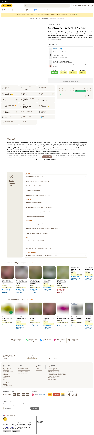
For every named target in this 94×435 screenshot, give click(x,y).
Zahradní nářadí (7, 385)
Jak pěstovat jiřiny (23, 368)
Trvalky (38, 18)
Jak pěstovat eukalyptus (24, 367)
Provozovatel (51, 377)
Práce (37, 368)
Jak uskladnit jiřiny (23, 371)
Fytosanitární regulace (54, 376)
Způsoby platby (52, 367)
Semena (5, 379)
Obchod (32, 18)
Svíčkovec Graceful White (57, 18)
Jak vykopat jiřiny (22, 373)
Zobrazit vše (47, 156)
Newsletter (39, 370)
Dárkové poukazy (8, 371)
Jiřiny (4, 373)
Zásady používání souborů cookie (57, 374)
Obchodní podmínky (53, 371)
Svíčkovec (45, 18)
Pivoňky (5, 377)
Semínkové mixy (7, 381)
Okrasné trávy (7, 376)
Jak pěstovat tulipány (24, 370)
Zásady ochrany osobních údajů (56, 373)
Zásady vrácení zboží (53, 370)
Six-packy (6, 382)
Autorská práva (52, 379)
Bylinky (5, 367)
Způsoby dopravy (52, 368)
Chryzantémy (7, 368)
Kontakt (38, 367)
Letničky (5, 374)
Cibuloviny (6, 370)
